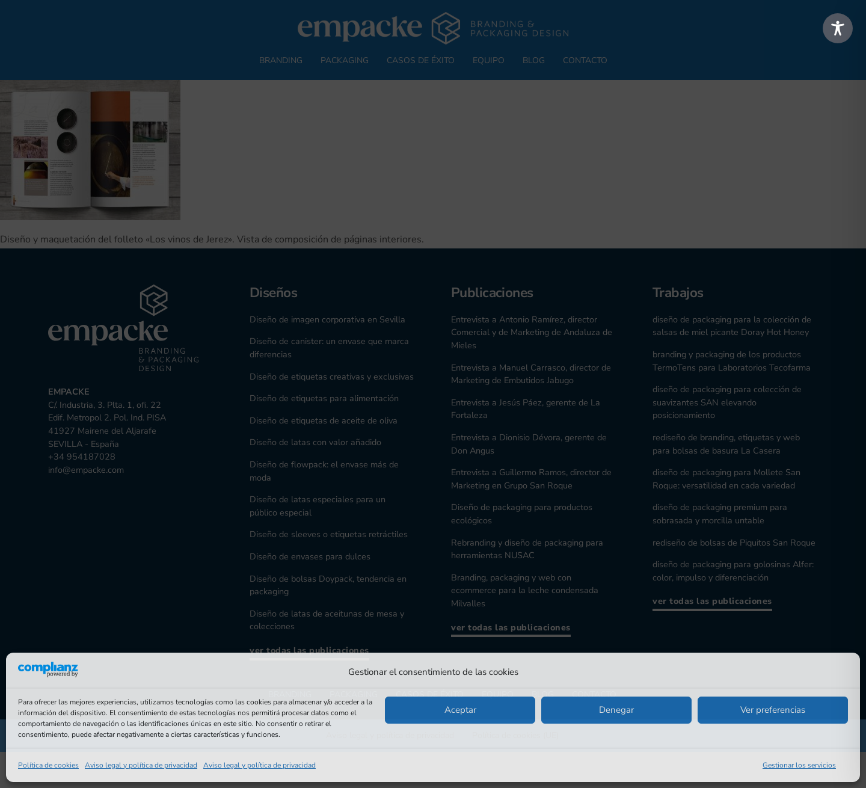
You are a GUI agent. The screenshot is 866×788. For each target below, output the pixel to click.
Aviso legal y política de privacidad (141, 765)
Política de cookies (48, 765)
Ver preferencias (772, 710)
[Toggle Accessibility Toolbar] (837, 28)
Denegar (616, 710)
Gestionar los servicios (799, 765)
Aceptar (460, 710)
